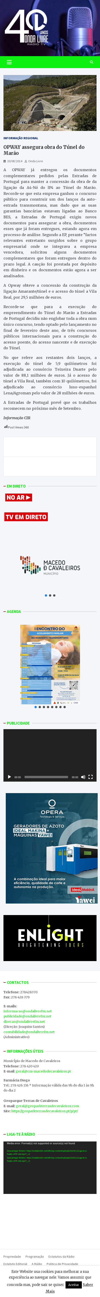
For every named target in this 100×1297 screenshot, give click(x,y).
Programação (35, 1256)
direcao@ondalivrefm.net (24, 1022)
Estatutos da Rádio (61, 1256)
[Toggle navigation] (9, 62)
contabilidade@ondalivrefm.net (28, 1032)
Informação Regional (20, 138)
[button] (46, 595)
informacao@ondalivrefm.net (27, 1011)
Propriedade (12, 1256)
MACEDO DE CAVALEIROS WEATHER (50, 1220)
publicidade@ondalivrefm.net (27, 1016)
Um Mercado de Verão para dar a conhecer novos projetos (50, 446)
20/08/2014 (14, 161)
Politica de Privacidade (62, 1264)
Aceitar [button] (73, 1285)
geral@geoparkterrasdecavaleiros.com (47, 1106)
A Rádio (37, 1264)
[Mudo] (83, 777)
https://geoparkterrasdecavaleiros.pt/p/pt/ (44, 1111)
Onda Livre (35, 161)
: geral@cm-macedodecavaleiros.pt (42, 1071)
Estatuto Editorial (15, 1264)
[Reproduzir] (9, 777)
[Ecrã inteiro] (90, 777)
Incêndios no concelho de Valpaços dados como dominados (51, 466)
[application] (50, 755)
